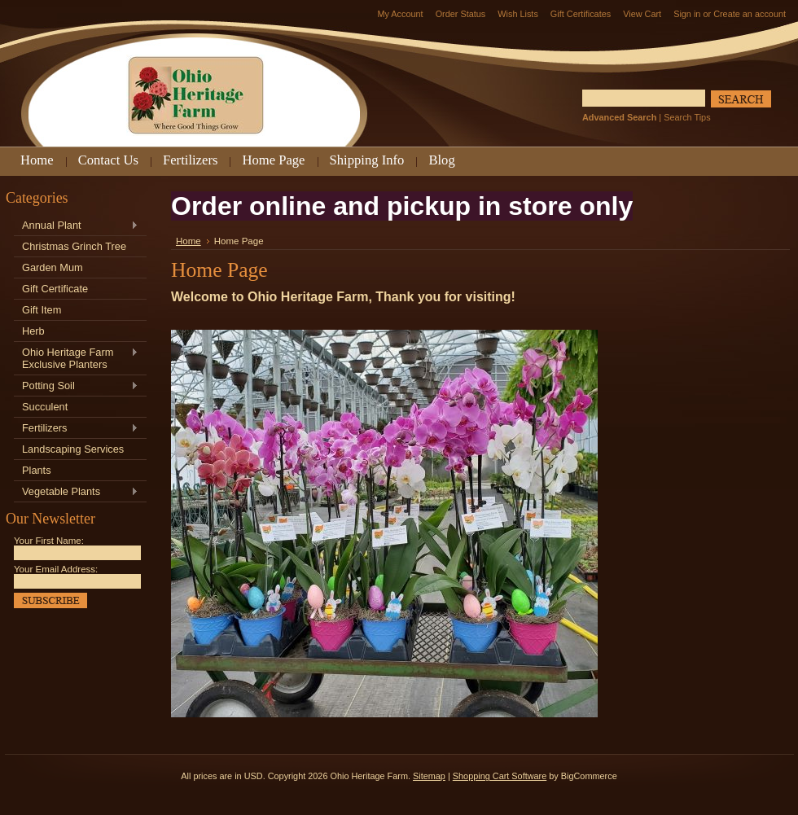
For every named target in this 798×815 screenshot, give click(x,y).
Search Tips (687, 117)
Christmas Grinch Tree (74, 246)
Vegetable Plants (76, 492)
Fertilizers (76, 429)
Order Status (461, 14)
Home (188, 241)
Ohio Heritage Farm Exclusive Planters (76, 358)
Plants (36, 470)
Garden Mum (52, 267)
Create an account (749, 14)
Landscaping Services (73, 449)
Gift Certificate (55, 289)
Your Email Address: (56, 569)
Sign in (686, 14)
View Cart (642, 14)
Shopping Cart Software (499, 776)
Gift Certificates (580, 14)
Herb (33, 331)
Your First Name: (49, 541)
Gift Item (41, 310)
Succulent (45, 407)
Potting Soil (76, 386)
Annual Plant (76, 226)
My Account (400, 14)
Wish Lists (518, 14)
